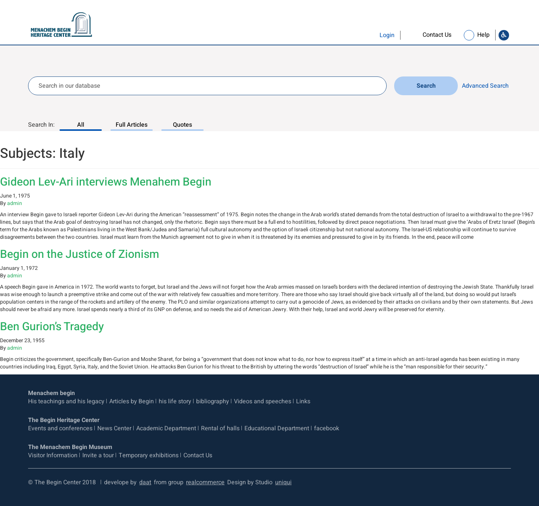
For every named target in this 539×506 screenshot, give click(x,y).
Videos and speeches (262, 401)
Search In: (41, 124)
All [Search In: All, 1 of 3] (80, 124)
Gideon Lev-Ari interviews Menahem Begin (105, 182)
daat (145, 482)
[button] (371, 35)
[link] (430, 35)
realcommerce (205, 482)
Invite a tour (98, 455)
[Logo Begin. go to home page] (58, 24)
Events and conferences (60, 428)
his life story (175, 401)
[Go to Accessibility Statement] (504, 35)
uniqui (283, 482)
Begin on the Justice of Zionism (79, 254)
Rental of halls (220, 428)
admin (14, 203)
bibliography (212, 401)
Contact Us (197, 455)
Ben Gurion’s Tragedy (52, 327)
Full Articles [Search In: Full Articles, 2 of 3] (131, 124)
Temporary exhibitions (149, 455)
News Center (114, 428)
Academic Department (166, 428)
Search (426, 85)
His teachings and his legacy (66, 401)
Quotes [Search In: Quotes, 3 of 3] (182, 124)
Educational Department (276, 428)
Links (303, 401)
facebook (326, 428)
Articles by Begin (131, 401)
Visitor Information (52, 455)
